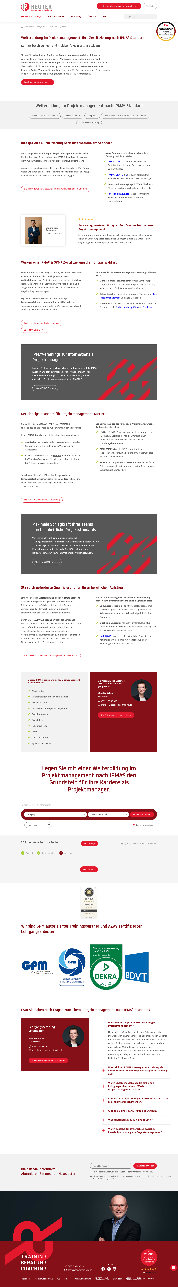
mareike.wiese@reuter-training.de (115, 705)
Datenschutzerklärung (140, 1172)
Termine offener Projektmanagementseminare (125, 115)
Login (150, 6)
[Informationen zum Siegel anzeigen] (89, 915)
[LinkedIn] (114, 1269)
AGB (58, 1279)
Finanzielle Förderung (89, 122)
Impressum (25, 1279)
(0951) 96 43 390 (107, 701)
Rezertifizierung (71, 478)
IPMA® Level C (115, 174)
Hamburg (127, 307)
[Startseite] (22, 27)
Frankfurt (147, 307)
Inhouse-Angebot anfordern (47, 561)
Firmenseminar (40, 375)
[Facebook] (103, 1269)
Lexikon (67, 1279)
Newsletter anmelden (145, 1166)
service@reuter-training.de (78, 1270)
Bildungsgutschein (56, 73)
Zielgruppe (92, 115)
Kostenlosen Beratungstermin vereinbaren (119, 6)
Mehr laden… (89, 869)
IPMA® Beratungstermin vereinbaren (116, 715)
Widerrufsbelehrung (83, 1279)
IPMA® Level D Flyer (34, 329)
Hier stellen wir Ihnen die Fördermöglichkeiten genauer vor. (51, 655)
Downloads (117, 1279)
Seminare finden (142, 814)
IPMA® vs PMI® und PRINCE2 (45, 115)
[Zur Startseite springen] (36, 7)
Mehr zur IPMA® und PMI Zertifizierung (42, 499)
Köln (135, 307)
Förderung (76, 17)
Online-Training (39, 70)
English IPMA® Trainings (45, 388)
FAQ (105, 17)
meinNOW (105, 636)
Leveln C (60, 442)
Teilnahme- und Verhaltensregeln (102, 1279)
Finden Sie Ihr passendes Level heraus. (41, 323)
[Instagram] (109, 1269)
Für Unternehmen (56, 17)
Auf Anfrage (89, 843)
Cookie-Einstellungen (131, 1279)
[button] (89, 898)
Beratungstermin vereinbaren (37, 82)
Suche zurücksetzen (143, 825)
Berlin (119, 307)
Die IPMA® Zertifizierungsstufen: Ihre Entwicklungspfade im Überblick (55, 188)
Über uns (92, 17)
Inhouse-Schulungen (119, 193)
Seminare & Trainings (31, 17)
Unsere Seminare (72, 115)
